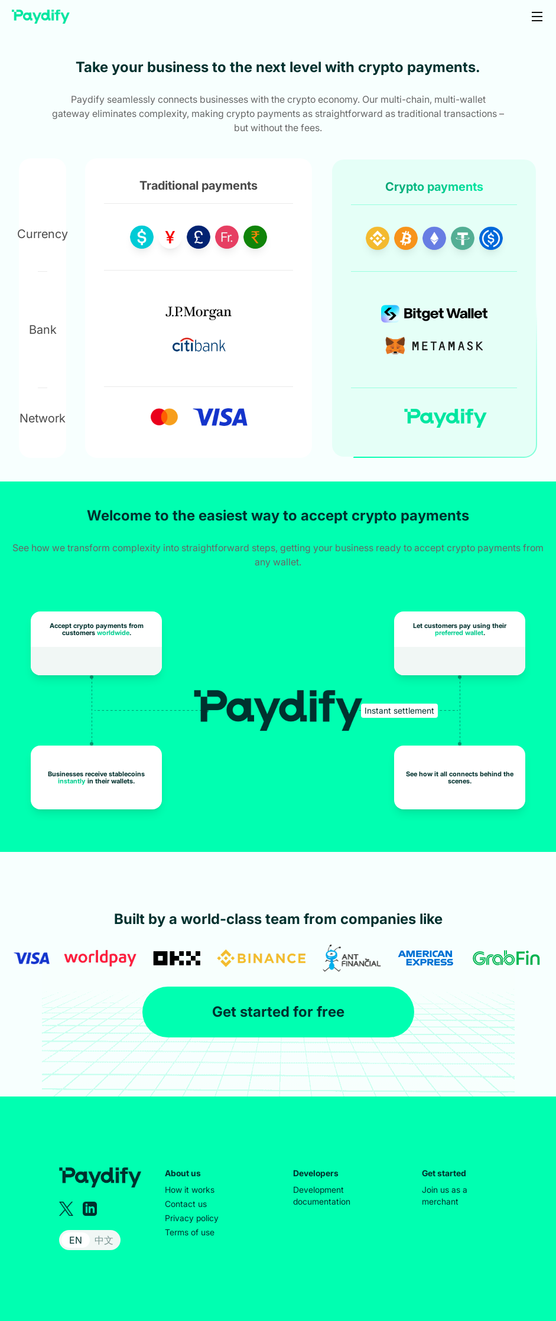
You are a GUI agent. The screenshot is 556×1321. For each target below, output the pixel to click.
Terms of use (189, 1232)
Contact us (186, 1204)
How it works (189, 1190)
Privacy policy (192, 1218)
